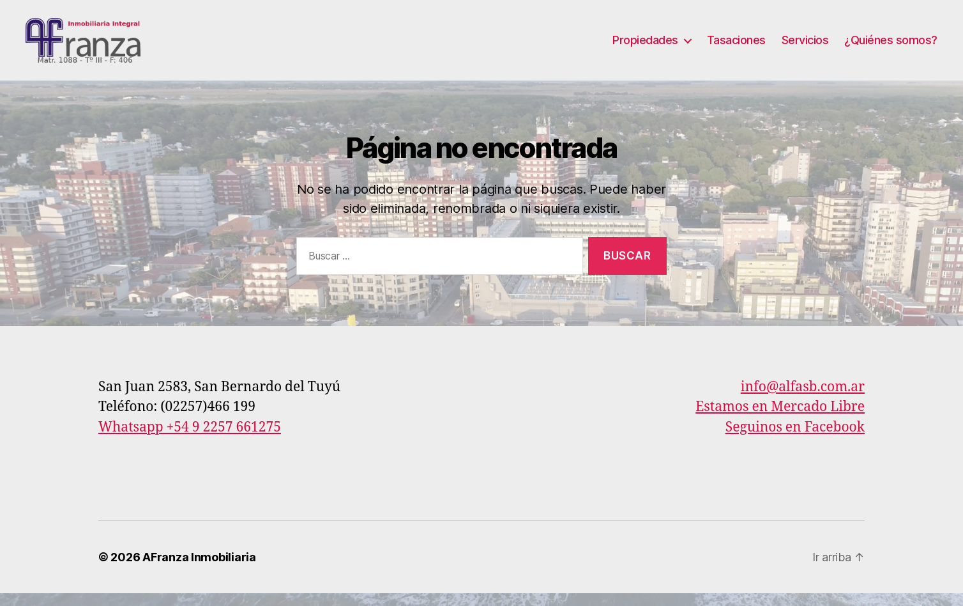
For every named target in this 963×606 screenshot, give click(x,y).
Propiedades (645, 46)
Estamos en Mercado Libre (780, 419)
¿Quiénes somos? (890, 46)
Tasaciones (736, 46)
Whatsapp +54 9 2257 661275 (189, 440)
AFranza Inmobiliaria (199, 570)
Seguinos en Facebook (795, 440)
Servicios (805, 46)
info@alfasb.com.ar (803, 399)
